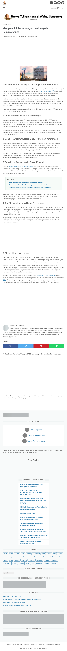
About (14, 644)
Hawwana (26, 557)
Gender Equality (7, 557)
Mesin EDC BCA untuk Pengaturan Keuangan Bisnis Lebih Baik (26, 182)
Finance (60, 553)
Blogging (17, 553)
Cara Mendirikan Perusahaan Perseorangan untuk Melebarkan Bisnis (28, 185)
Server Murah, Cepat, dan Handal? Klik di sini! (18, 605)
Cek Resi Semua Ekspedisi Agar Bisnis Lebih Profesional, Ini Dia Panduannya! (30, 187)
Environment (36, 553)
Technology (39, 563)
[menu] (4, 8)
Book (23, 553)
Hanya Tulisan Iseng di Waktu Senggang (36, 648)
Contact (19, 644)
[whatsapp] (56, 346)
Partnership (39, 560)
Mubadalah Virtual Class (27, 513)
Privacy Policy (50, 644)
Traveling (46, 563)
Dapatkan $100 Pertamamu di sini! (15, 602)
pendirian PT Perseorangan (46, 275)
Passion (47, 560)
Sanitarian (21, 563)
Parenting (31, 560)
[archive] (8, 573)
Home (9, 644)
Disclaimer (26, 644)
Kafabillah (34, 557)
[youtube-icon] (55, 3)
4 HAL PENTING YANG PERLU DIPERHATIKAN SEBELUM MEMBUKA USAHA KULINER (31, 493)
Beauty (5, 553)
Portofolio (41, 644)
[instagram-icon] (62, 3)
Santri (27, 563)
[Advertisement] (33, 51)
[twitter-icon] (59, 3)
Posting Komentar (32, 36)
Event (43, 553)
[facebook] (10, 346)
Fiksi (54, 553)
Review (14, 563)
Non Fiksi (17, 560)
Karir (40, 557)
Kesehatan (53, 557)
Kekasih (45, 557)
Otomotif (24, 560)
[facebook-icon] (51, 3)
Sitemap (57, 644)
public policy (6, 563)
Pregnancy (54, 560)
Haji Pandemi (17, 557)
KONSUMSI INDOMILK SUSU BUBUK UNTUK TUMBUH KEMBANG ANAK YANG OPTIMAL (33, 501)
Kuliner (59, 557)
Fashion (49, 553)
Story (32, 563)
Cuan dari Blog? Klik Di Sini (12, 596)
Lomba (5, 560)
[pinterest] (41, 346)
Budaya (29, 553)
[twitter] (26, 346)
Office (4, 280)
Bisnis (11, 553)
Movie (11, 560)
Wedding (53, 563)
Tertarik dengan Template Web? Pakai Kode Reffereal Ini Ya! (22, 599)
